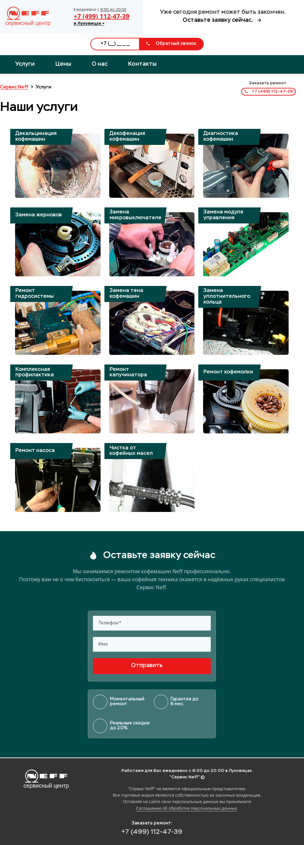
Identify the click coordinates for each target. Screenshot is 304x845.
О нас (100, 64)
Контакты (142, 64)
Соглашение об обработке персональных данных (186, 808)
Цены (63, 64)
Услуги (25, 64)
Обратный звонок (171, 43)
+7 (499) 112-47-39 (101, 16)
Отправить (152, 665)
